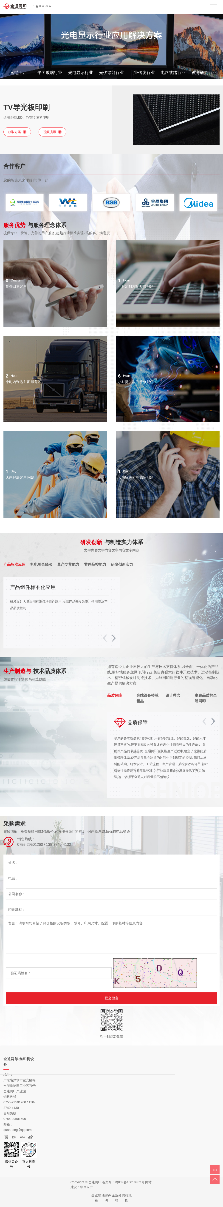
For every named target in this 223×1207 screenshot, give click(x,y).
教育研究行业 (204, 72)
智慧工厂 (19, 72)
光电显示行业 (80, 72)
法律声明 (106, 1197)
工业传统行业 (142, 72)
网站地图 (127, 1197)
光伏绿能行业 (111, 72)
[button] (114, 638)
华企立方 (86, 1187)
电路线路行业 (173, 72)
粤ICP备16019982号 (129, 1182)
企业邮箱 (96, 1197)
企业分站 (116, 1197)
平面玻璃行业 (49, 72)
